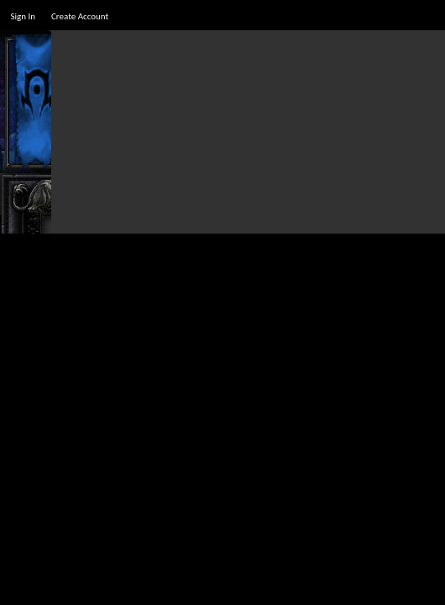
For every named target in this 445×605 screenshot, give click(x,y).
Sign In (22, 16)
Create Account (79, 16)
